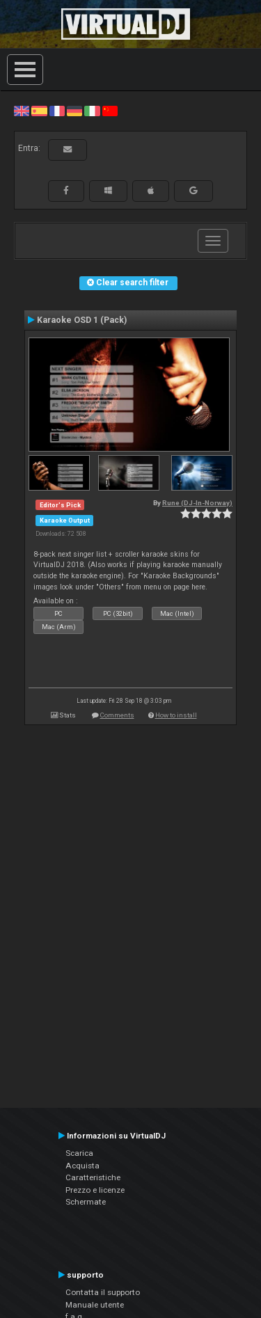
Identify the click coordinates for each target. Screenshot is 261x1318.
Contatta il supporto (102, 1292)
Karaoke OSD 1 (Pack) (82, 320)
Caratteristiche (92, 1177)
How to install (176, 715)
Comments (117, 715)
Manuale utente (94, 1305)
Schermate (85, 1202)
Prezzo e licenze (95, 1190)
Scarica (79, 1153)
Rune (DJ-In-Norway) (197, 503)
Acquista (82, 1165)
